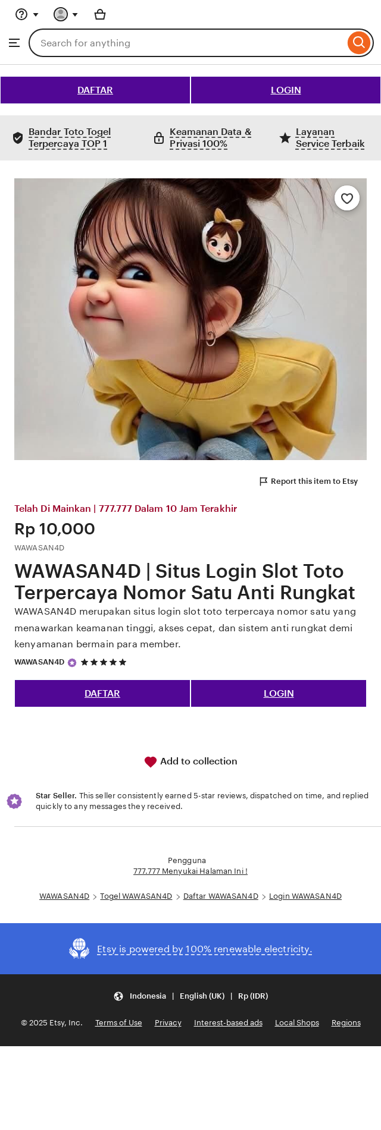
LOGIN (286, 90)
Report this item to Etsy (308, 481)
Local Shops (297, 1022)
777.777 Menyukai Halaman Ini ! (190, 871)
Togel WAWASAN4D (136, 896)
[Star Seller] (72, 663)
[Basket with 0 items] (100, 14)
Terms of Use (118, 1022)
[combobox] (187, 43)
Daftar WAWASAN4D (220, 896)
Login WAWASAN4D (305, 896)
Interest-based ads (228, 1022)
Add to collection (190, 762)
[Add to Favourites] (347, 197)
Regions (346, 1022)
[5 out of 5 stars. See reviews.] (105, 662)
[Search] (359, 43)
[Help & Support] (26, 14)
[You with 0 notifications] (66, 14)
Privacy (168, 1022)
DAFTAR (95, 90)
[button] (190, 996)
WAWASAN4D (39, 661)
